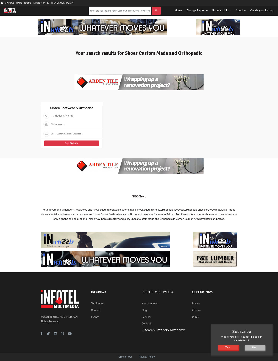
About (239, 10)
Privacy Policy (147, 356)
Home (178, 10)
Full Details (71, 143)
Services (147, 317)
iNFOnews (7, 3)
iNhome (27, 3)
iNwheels (37, 3)
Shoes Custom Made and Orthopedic (67, 134)
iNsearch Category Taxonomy (163, 330)
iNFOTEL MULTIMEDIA (62, 3)
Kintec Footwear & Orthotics (71, 108)
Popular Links (220, 10)
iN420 (46, 3)
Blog (144, 310)
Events (95, 317)
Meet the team (150, 303)
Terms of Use (125, 356)
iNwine (19, 3)
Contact (95, 310)
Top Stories (97, 303)
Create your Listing (262, 10)
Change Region (196, 10)
